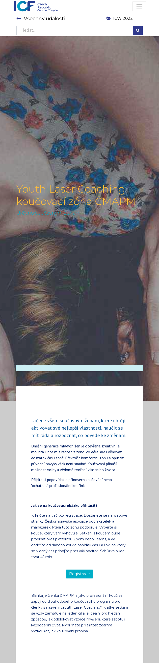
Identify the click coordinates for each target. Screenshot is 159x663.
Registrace (79, 574)
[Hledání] (138, 30)
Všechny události (40, 19)
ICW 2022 (119, 18)
